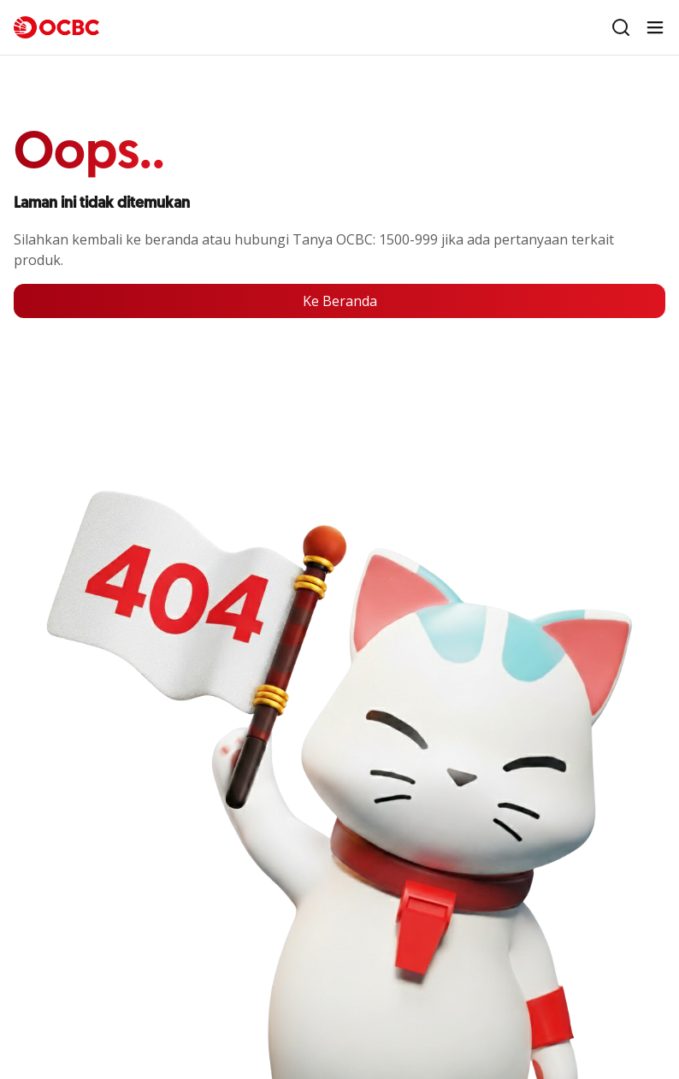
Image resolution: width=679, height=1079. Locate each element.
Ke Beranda (340, 301)
